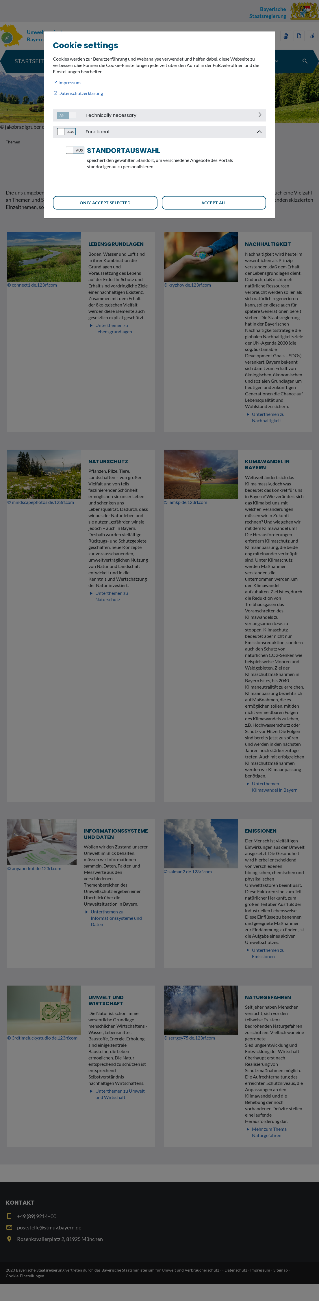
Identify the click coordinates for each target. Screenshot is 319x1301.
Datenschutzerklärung (80, 93)
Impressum (69, 82)
